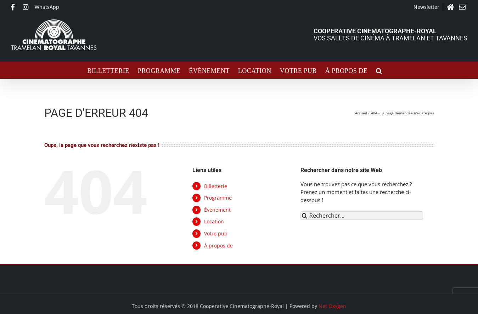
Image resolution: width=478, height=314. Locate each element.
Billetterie (215, 186)
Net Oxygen (332, 306)
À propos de (218, 245)
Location (214, 221)
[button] (379, 70)
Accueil (451, 7)
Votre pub (215, 233)
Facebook (15, 7)
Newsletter (426, 7)
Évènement (217, 209)
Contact (463, 7)
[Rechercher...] (361, 215)
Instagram (27, 7)
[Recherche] (304, 215)
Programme (218, 197)
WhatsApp (47, 7)
